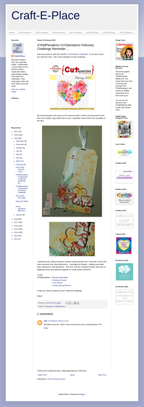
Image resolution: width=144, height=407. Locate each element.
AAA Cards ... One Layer (21, 197)
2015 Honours (42, 32)
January (19, 215)
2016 (16, 226)
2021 (16, 132)
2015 (16, 229)
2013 (16, 236)
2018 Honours (92, 32)
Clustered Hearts (59, 280)
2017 (16, 222)
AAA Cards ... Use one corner (21, 169)
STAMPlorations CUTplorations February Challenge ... (22, 189)
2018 (16, 219)
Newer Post (42, 375)
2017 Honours (75, 32)
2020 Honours (109, 32)
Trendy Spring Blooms (61, 285)
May (18, 154)
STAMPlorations (59, 306)
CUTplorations (48, 306)
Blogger (82, 394)
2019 (16, 138)
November (20, 144)
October (19, 148)
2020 (16, 135)
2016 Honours (58, 32)
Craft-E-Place (45, 15)
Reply (46, 328)
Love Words (57, 283)
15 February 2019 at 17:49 (58, 321)
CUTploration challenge (77, 54)
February (19, 165)
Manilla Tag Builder (60, 277)
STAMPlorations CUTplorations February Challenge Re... (22, 179)
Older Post (102, 375)
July (18, 151)
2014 (16, 232)
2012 (16, 239)
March (18, 161)
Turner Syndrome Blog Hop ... (21, 209)
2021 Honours (126, 32)
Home (11, 32)
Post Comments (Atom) (56, 379)
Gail (45, 321)
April (18, 158)
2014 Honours (25, 32)
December (20, 141)
